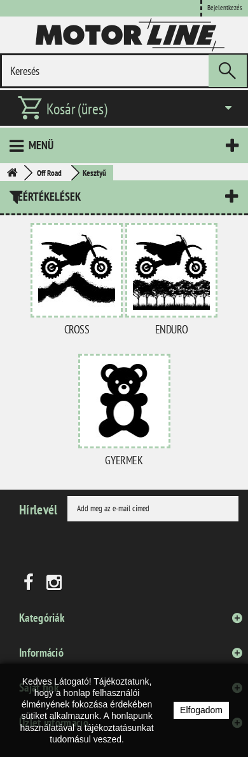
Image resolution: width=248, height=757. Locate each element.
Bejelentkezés (224, 7)
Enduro (171, 329)
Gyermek (123, 460)
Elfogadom (201, 710)
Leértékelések (47, 196)
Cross (77, 329)
